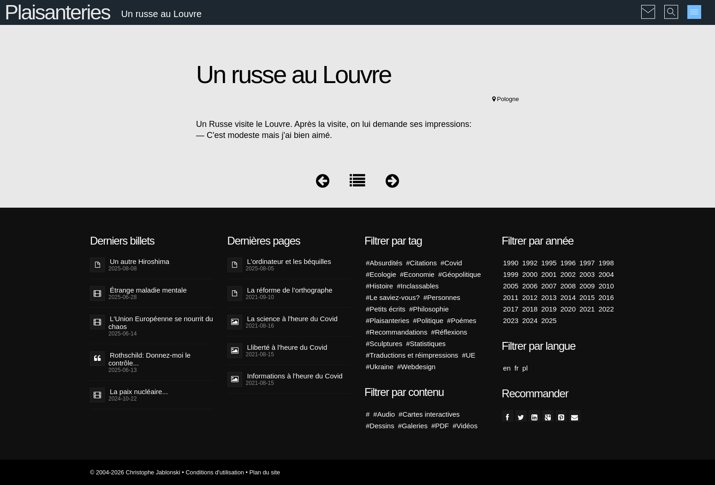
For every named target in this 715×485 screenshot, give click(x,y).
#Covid (451, 263)
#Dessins (380, 426)
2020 (568, 309)
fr (516, 368)
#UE (468, 355)
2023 (510, 320)
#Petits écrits (385, 309)
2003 (587, 274)
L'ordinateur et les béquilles (289, 261)
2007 (548, 286)
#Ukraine (379, 367)
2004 (606, 274)
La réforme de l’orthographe (290, 290)
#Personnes (441, 297)
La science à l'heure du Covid (292, 319)
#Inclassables (418, 286)
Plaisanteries (57, 12)
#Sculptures (384, 343)
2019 (548, 309)
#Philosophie (429, 309)
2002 (568, 274)
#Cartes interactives (429, 414)
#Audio (384, 414)
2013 (548, 297)
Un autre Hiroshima (139, 261)
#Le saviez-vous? (393, 297)
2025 (548, 320)
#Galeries (413, 426)
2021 (587, 309)
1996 (568, 263)
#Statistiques (426, 343)
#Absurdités (384, 263)
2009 (587, 286)
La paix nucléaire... (139, 391)
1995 (548, 263)
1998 (606, 263)
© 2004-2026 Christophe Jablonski (135, 472)
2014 (568, 297)
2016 (606, 297)
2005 (510, 286)
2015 (587, 297)
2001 (548, 274)
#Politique (428, 320)
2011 (510, 297)
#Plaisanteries (387, 320)
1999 (510, 274)
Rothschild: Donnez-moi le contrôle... (149, 359)
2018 (529, 309)
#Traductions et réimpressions (412, 355)
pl (525, 368)
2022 (606, 309)
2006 (529, 286)
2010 (606, 286)
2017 (510, 309)
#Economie (417, 274)
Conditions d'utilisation (214, 472)
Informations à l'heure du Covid (295, 376)
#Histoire (379, 286)
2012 (529, 297)
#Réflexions (449, 332)
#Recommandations (396, 332)
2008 (568, 286)
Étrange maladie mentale (148, 290)
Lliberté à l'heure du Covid (287, 347)
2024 (529, 320)
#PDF (440, 426)
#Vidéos (465, 426)
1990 (510, 263)
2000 (529, 274)
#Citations (421, 263)
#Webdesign (416, 367)
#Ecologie (381, 274)
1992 (529, 263)
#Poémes (461, 320)
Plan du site (264, 472)
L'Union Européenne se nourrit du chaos (160, 322)
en (507, 368)
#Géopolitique (459, 274)
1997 (587, 263)
